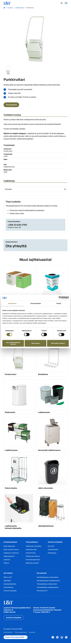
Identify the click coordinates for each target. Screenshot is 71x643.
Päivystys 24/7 (42, 591)
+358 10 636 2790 (17, 225)
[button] (62, 3)
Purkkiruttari (30, 8)
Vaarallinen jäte (31, 549)
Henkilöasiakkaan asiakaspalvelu (48, 581)
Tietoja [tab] (58, 303)
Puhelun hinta (13, 227)
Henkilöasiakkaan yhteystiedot (47, 577)
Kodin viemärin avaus (11, 549)
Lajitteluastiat (19, 8)
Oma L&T (51, 546)
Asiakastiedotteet (10, 584)
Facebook (53, 637)
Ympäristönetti (53, 549)
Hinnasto (8, 189)
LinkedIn (57, 637)
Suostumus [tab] (12, 303)
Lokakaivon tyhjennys (11, 553)
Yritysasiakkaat (32, 542)
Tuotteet (10, 8)
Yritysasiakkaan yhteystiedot (47, 584)
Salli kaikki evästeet (58, 343)
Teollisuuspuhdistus (33, 556)
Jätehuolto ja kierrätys (33, 546)
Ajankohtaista (8, 587)
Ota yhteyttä (11, 105)
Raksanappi (52, 553)
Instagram (66, 637)
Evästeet (32, 632)
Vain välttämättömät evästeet (13, 343)
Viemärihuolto (31, 553)
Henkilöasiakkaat (10, 542)
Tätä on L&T (8, 577)
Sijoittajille (7, 581)
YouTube (62, 637)
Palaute (6, 563)
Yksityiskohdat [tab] (35, 303)
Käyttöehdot (8, 632)
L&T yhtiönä (8, 573)
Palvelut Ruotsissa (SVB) (14, 637)
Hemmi (4, 8)
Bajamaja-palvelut (32, 563)
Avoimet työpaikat (10, 591)
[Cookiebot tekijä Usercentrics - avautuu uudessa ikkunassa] (60, 297)
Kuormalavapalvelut (33, 560)
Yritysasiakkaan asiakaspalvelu (48, 587)
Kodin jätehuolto (9, 546)
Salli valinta (35, 343)
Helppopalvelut (9, 556)
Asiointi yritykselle (55, 542)
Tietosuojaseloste (20, 632)
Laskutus (7, 560)
